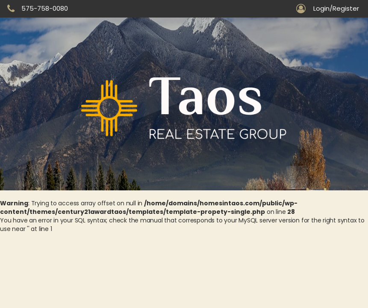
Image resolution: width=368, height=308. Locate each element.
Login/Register (336, 8)
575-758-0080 (44, 8)
